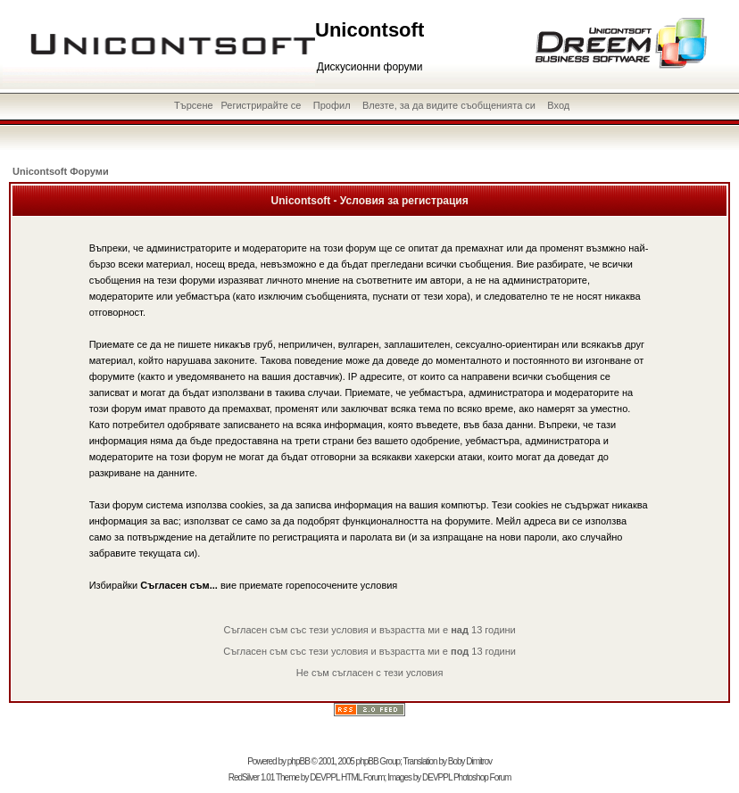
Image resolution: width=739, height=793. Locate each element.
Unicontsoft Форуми (60, 171)
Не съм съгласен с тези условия (370, 672)
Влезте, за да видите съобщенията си (449, 105)
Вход (558, 105)
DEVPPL (324, 777)
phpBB (298, 761)
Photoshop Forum (482, 777)
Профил (332, 105)
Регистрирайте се (260, 105)
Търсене (193, 105)
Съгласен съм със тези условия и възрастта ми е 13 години (369, 629)
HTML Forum (363, 777)
